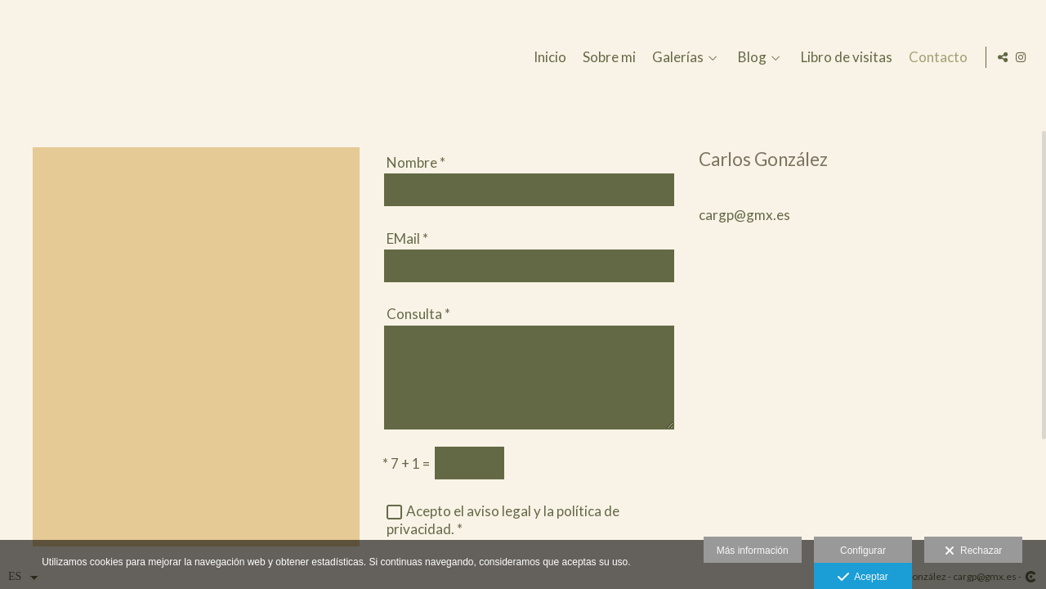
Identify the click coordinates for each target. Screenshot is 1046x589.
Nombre (416, 162)
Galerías (675, 57)
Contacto (935, 57)
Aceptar (862, 577)
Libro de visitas (844, 57)
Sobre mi (606, 57)
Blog (749, 57)
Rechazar (973, 551)
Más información (753, 550)
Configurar (863, 550)
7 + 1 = (406, 463)
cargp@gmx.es (744, 214)
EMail (407, 238)
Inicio (547, 57)
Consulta (418, 313)
